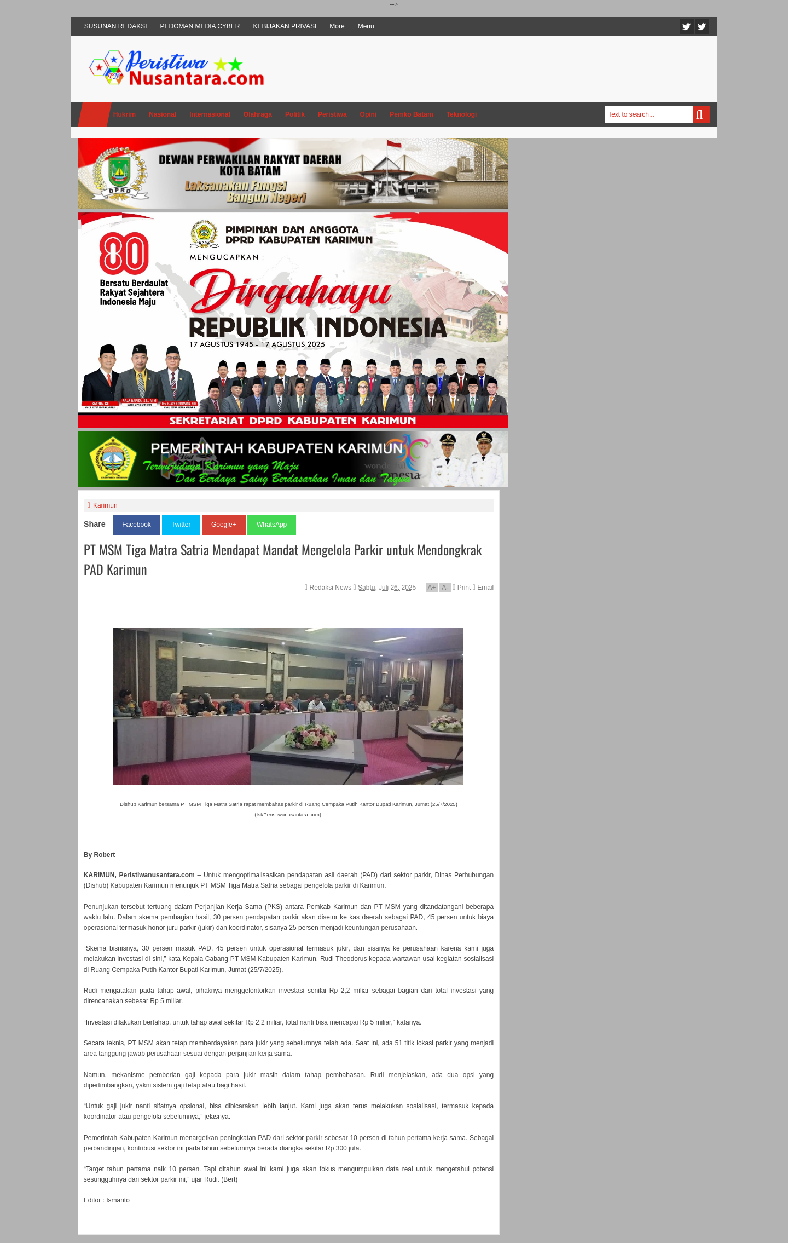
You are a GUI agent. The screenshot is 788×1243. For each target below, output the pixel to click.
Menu (366, 26)
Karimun (105, 505)
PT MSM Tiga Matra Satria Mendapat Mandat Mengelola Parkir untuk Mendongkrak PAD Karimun (283, 559)
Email (483, 587)
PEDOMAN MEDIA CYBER (200, 26)
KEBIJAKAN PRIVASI (285, 26)
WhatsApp (272, 524)
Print (462, 587)
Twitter (687, 26)
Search (701, 114)
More (336, 26)
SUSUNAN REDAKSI (115, 26)
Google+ (223, 524)
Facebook (702, 26)
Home (95, 114)
